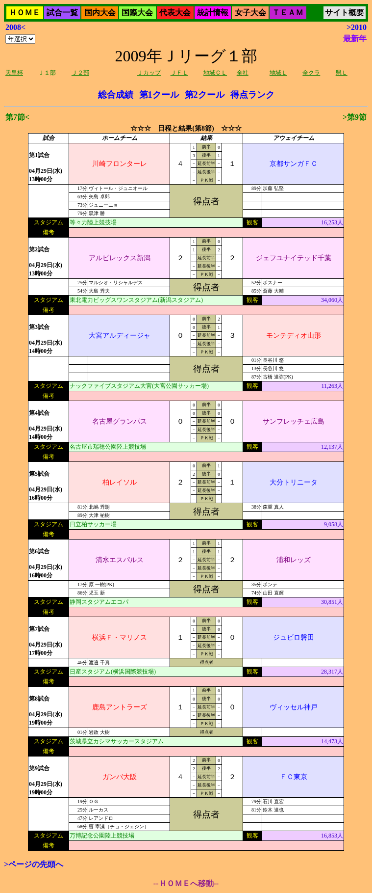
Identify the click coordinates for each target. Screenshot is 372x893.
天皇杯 (14, 72)
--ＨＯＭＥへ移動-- (186, 883)
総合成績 (115, 95)
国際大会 (137, 12)
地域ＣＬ (215, 72)
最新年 (355, 38)
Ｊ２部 (80, 72)
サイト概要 (344, 12)
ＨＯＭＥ (24, 12)
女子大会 (250, 12)
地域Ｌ (278, 72)
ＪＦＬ (179, 72)
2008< (15, 27)
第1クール (159, 95)
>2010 (357, 27)
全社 (242, 72)
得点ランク (252, 95)
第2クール (204, 95)
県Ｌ (341, 72)
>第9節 (355, 117)
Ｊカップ (149, 72)
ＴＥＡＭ (287, 12)
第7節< (17, 117)
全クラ (311, 72)
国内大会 (100, 12)
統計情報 (212, 12)
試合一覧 (62, 12)
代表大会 (175, 12)
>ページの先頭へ (33, 864)
